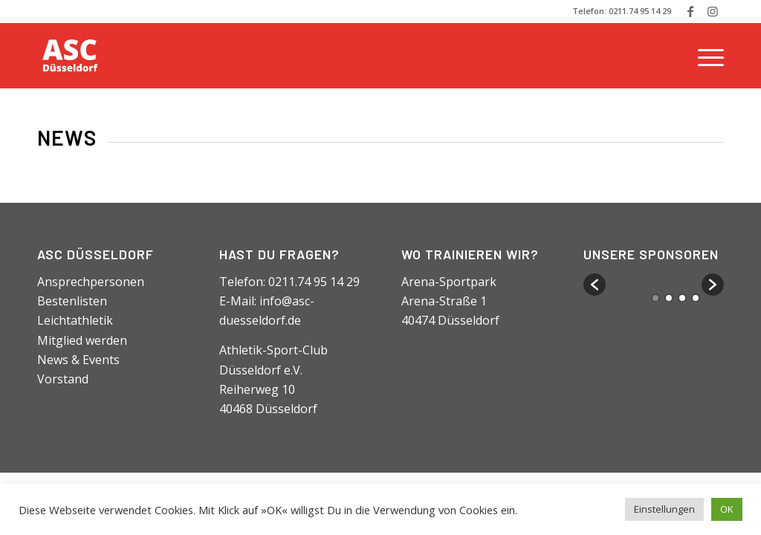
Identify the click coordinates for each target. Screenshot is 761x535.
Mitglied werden (82, 340)
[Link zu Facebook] (690, 11)
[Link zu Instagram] (713, 11)
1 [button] (655, 298)
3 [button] (682, 298)
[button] (594, 284)
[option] (654, 278)
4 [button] (695, 298)
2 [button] (668, 298)
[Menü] (706, 55)
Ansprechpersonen (90, 281)
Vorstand (62, 379)
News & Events (78, 359)
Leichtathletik (75, 320)
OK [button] (727, 509)
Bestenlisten (72, 301)
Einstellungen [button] (664, 509)
